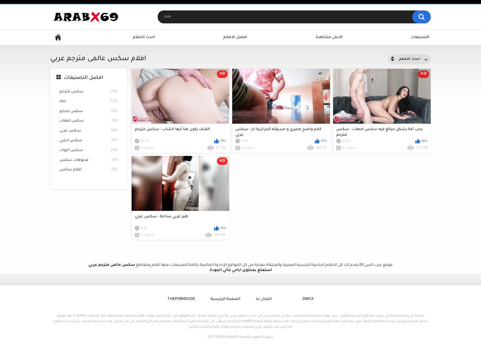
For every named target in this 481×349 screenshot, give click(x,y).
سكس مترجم (89, 92)
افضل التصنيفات (83, 78)
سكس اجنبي (89, 140)
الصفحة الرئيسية (225, 299)
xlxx (89, 101)
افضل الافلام (235, 37)
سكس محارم (89, 111)
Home (58, 37)
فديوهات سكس (89, 160)
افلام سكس (89, 170)
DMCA (308, 299)
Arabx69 (231, 337)
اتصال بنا (264, 299)
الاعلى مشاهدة (329, 37)
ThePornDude (181, 299)
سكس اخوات (89, 150)
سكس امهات (89, 121)
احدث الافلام (144, 37)
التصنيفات (420, 37)
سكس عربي (89, 131)
